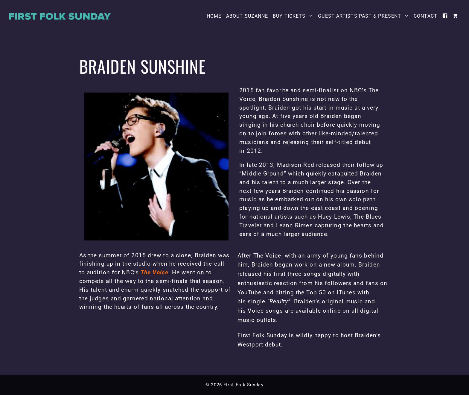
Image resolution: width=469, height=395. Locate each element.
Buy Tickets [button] (294, 16)
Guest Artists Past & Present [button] (364, 16)
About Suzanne (247, 16)
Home (214, 16)
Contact (425, 16)
